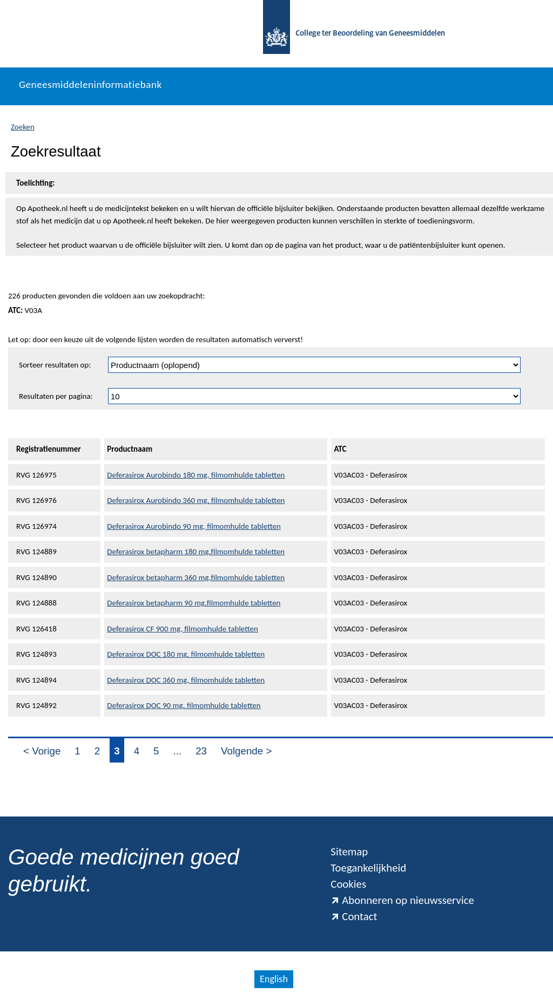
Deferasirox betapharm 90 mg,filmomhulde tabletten (193, 603)
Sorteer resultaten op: (55, 365)
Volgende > (246, 751)
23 (201, 751)
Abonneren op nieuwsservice (402, 900)
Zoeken (23, 127)
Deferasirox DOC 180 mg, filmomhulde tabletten (186, 654)
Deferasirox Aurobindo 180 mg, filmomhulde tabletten (196, 475)
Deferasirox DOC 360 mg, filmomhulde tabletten (186, 680)
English (274, 979)
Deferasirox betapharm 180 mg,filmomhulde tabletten (196, 551)
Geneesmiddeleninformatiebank (90, 84)
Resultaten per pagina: (56, 396)
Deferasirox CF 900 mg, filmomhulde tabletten (182, 629)
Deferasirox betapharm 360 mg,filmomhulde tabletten (196, 577)
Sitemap (349, 852)
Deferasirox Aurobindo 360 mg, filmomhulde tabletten (196, 500)
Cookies (348, 884)
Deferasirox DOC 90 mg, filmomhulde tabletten (183, 705)
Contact (354, 916)
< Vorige (41, 751)
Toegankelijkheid (368, 868)
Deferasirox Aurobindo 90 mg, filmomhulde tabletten (194, 526)
